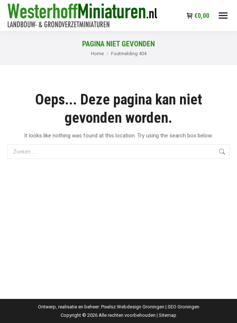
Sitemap (167, 315)
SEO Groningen (183, 306)
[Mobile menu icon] (223, 15)
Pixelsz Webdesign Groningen (132, 306)
